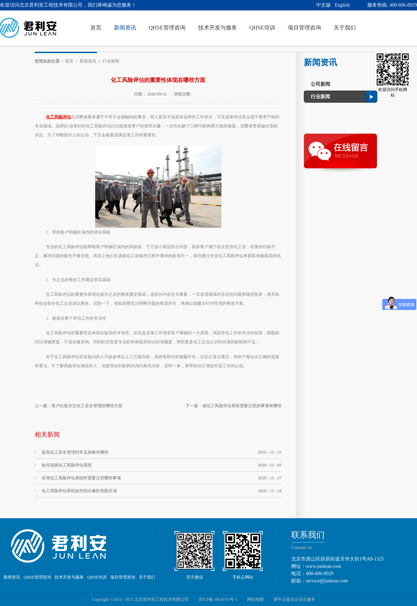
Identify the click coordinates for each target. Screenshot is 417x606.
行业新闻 (111, 61)
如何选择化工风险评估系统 (67, 465)
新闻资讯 (88, 61)
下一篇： (233, 405)
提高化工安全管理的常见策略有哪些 (75, 452)
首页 (95, 28)
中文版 (323, 5)
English (342, 5)
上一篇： (78, 405)
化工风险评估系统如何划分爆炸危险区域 (79, 490)
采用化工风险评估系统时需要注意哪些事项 (81, 477)
